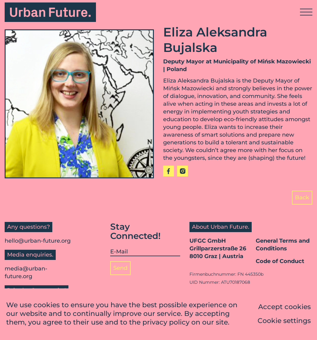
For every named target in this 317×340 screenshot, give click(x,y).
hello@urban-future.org (38, 240)
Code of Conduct (280, 261)
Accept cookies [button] (284, 308)
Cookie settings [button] (284, 321)
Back (302, 197)
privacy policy (165, 323)
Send (120, 268)
